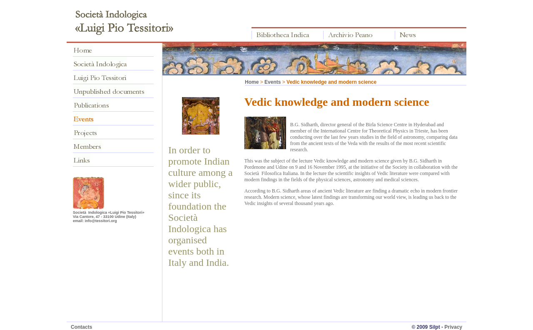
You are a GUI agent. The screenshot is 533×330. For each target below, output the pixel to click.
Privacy (453, 327)
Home (252, 82)
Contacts (81, 327)
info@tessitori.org (101, 221)
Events (272, 82)
